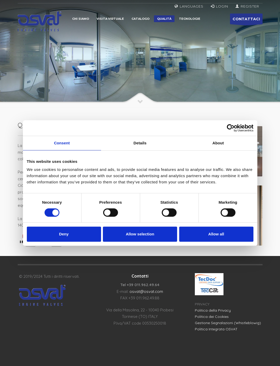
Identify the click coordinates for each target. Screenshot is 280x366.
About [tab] (218, 143)
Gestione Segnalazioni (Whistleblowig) (228, 322)
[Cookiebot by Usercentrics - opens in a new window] (230, 128)
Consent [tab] (62, 143)
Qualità (164, 19)
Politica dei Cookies (212, 316)
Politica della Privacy (213, 310)
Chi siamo (80, 19)
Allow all (216, 234)
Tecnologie (189, 19)
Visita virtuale (110, 19)
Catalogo (141, 19)
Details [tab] (140, 143)
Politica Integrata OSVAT (216, 329)
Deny (64, 234)
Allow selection (140, 234)
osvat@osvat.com (146, 291)
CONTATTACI (246, 20)
